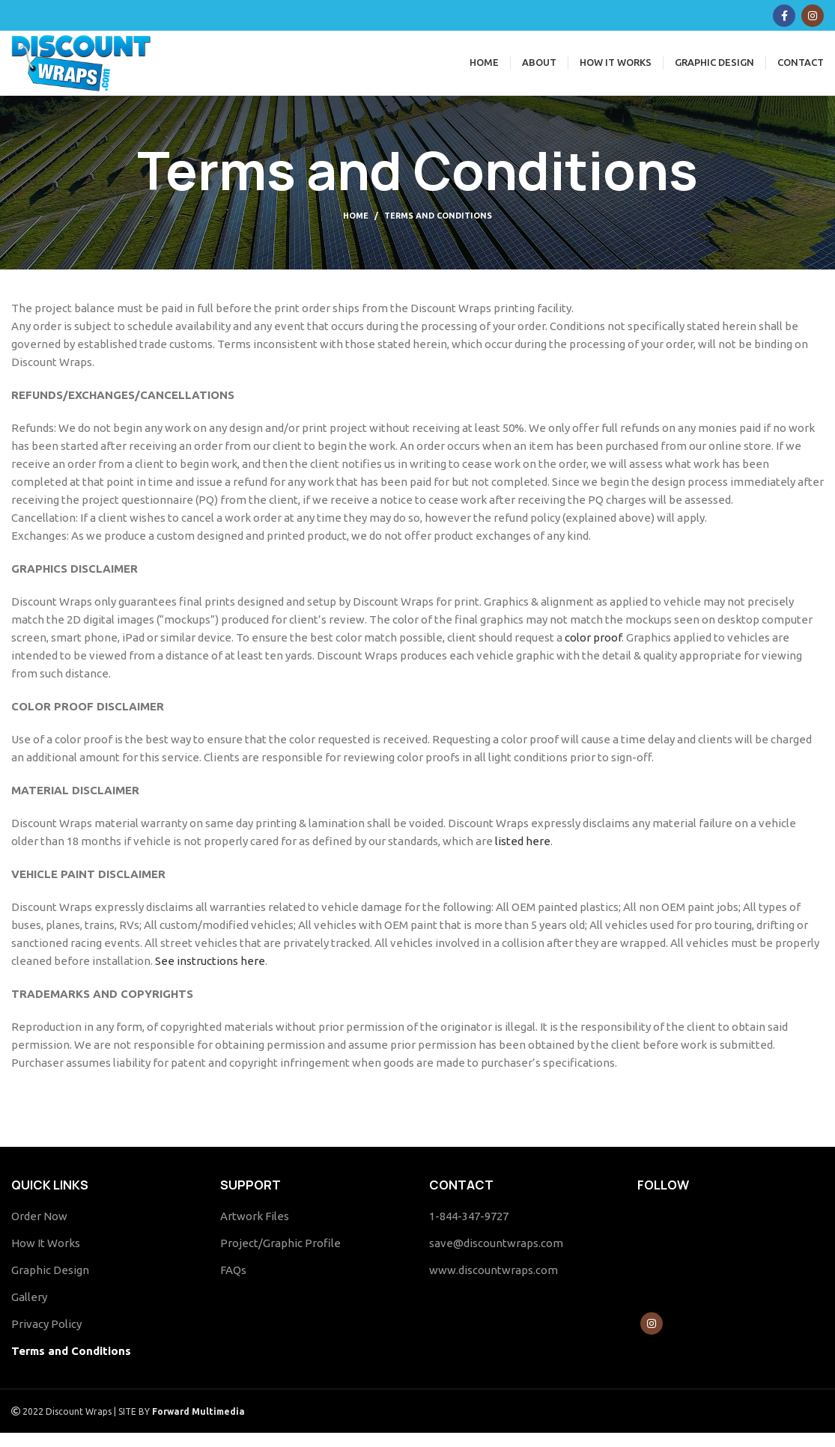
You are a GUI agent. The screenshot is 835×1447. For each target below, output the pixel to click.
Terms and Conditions (71, 1365)
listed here (521, 855)
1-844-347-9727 (468, 1230)
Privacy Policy (46, 1338)
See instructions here (210, 975)
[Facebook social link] (784, 15)
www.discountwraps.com (493, 1284)
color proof (593, 651)
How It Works (45, 1257)
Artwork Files (254, 1230)
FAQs (233, 1284)
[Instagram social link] (812, 15)
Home (355, 229)
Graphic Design (50, 1284)
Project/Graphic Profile (280, 1257)
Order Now (39, 1230)
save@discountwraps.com (496, 1257)
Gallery (29, 1311)
